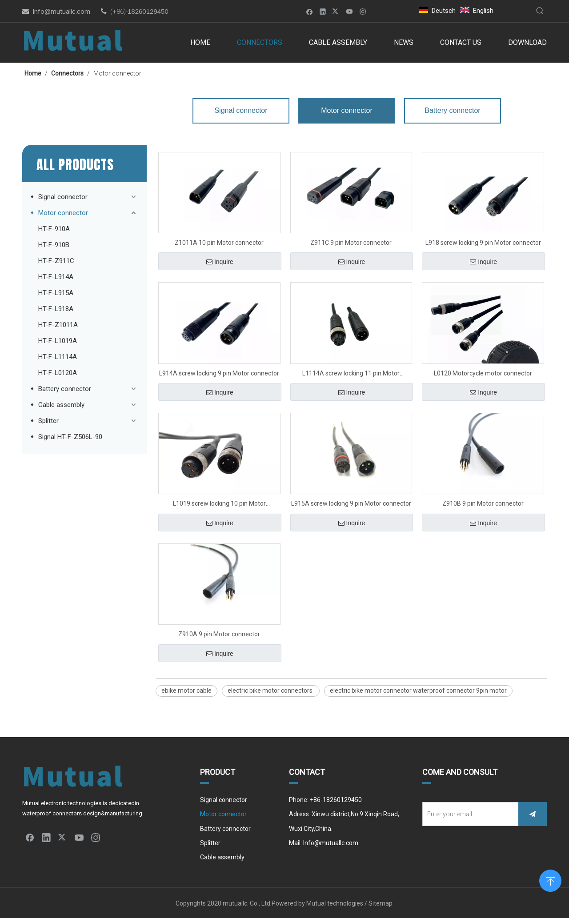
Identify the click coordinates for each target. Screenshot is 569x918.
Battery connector (64, 389)
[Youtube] (349, 11)
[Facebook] (309, 11)
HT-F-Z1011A (58, 325)
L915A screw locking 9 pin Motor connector (351, 503)
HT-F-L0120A (57, 373)
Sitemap (381, 903)
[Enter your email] (468, 814)
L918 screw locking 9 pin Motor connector (483, 242)
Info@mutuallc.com (61, 12)
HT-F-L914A (55, 277)
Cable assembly (61, 405)
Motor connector (63, 213)
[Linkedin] (323, 11)
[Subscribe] (532, 814)
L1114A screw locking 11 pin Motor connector (351, 374)
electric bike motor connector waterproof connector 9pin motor (418, 690)
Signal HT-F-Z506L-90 (70, 437)
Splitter (48, 421)
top (550, 879)
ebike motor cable (186, 690)
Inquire (219, 261)
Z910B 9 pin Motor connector (483, 503)
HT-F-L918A (55, 309)
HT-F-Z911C (56, 261)
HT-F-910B (53, 245)
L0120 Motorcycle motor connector (483, 373)
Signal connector (63, 197)
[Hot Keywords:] (540, 11)
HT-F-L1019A (57, 341)
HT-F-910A (54, 229)
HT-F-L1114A (57, 357)
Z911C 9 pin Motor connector (351, 242)
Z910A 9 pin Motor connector (219, 634)
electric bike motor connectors (271, 690)
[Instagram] (363, 11)
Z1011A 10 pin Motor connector (219, 242)
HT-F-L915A (55, 293)
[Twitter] (336, 11)
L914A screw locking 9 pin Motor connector (219, 373)
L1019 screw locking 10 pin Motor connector (219, 504)
